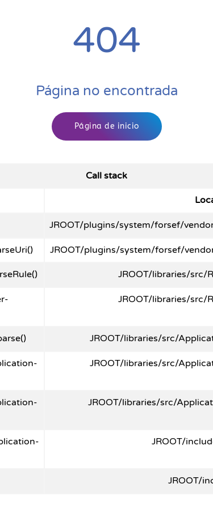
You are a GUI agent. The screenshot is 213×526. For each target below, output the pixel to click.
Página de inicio (106, 126)
